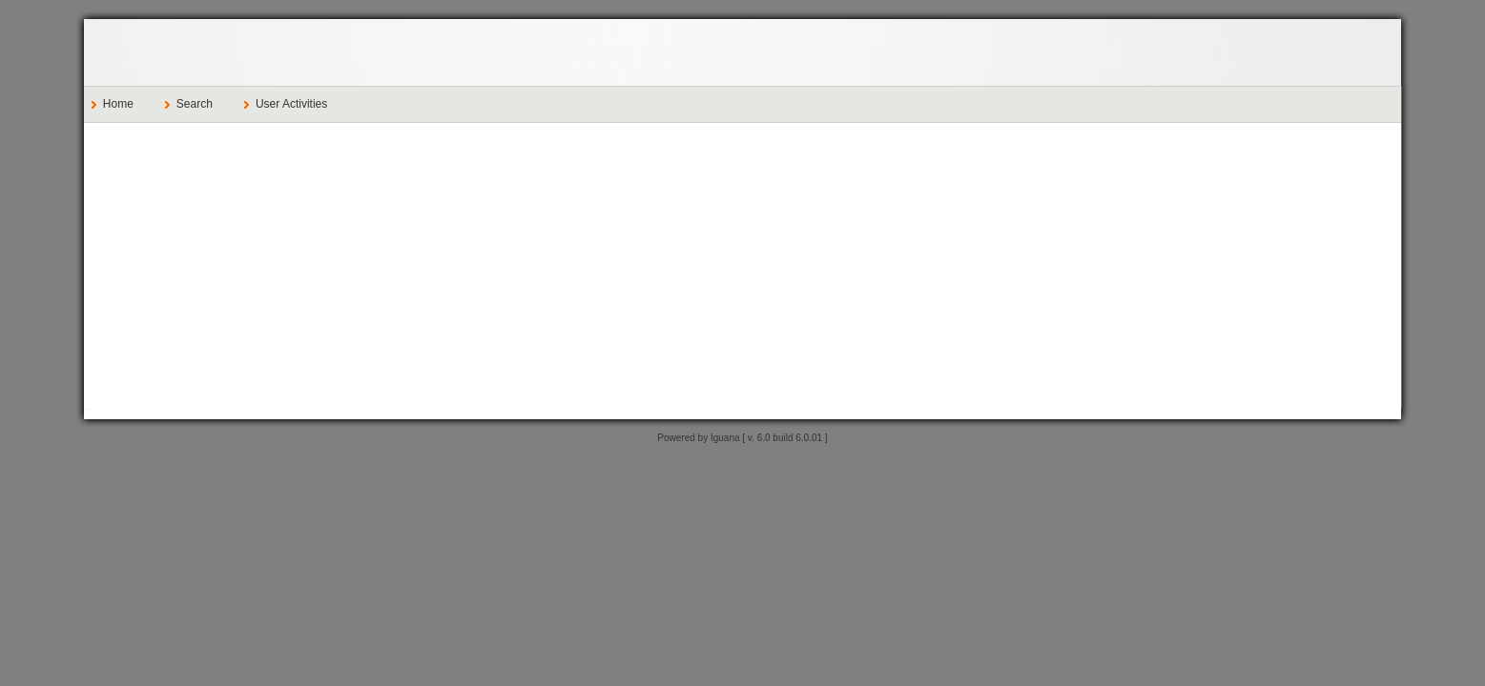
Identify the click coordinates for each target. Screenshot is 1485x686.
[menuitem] (120, 104)
